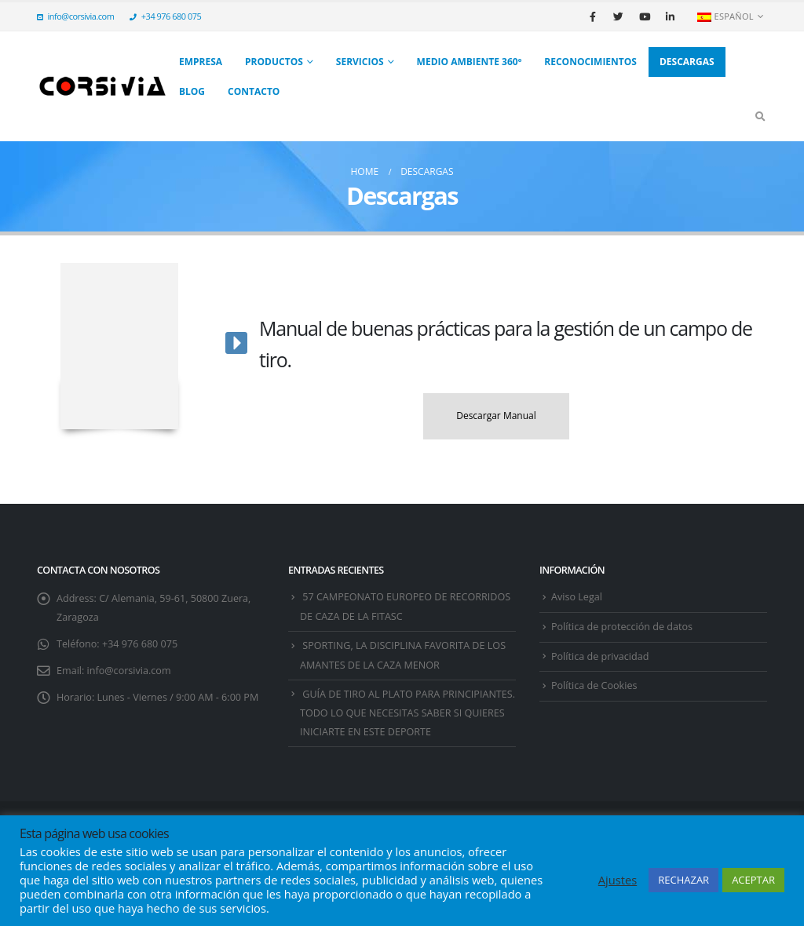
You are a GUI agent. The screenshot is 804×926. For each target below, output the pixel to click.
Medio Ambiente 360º (469, 61)
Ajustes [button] (617, 880)
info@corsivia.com (75, 16)
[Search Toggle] (760, 116)
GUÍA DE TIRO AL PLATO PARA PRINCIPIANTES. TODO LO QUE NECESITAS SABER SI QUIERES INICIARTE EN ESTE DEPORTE (407, 713)
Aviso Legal (576, 596)
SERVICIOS (360, 61)
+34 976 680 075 (165, 16)
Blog (192, 91)
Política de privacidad (600, 656)
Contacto (254, 91)
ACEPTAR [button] (753, 880)
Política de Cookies (594, 685)
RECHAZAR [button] (683, 880)
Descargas (687, 61)
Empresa (200, 61)
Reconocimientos (590, 61)
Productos (274, 61)
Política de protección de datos (622, 626)
